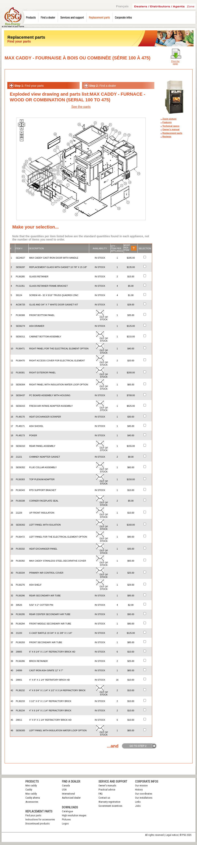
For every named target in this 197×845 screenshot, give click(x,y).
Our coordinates (143, 793)
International (68, 793)
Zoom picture (169, 119)
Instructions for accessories (40, 819)
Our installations (143, 797)
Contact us (104, 797)
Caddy (28, 789)
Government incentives (110, 805)
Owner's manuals (107, 785)
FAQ (100, 793)
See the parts (81, 106)
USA (64, 789)
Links (138, 801)
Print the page (175, 62)
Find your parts (33, 815)
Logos (65, 823)
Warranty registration (109, 801)
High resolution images (74, 815)
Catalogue (67, 811)
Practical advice (106, 789)
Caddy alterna (32, 797)
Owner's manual (171, 129)
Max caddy (31, 793)
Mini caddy (31, 785)
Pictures (66, 819)
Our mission (141, 785)
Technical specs (171, 126)
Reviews (166, 136)
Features (167, 122)
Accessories (31, 801)
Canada (66, 785)
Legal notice (172, 835)
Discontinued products (37, 823)
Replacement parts (172, 133)
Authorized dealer (71, 797)
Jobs (138, 805)
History (139, 789)
